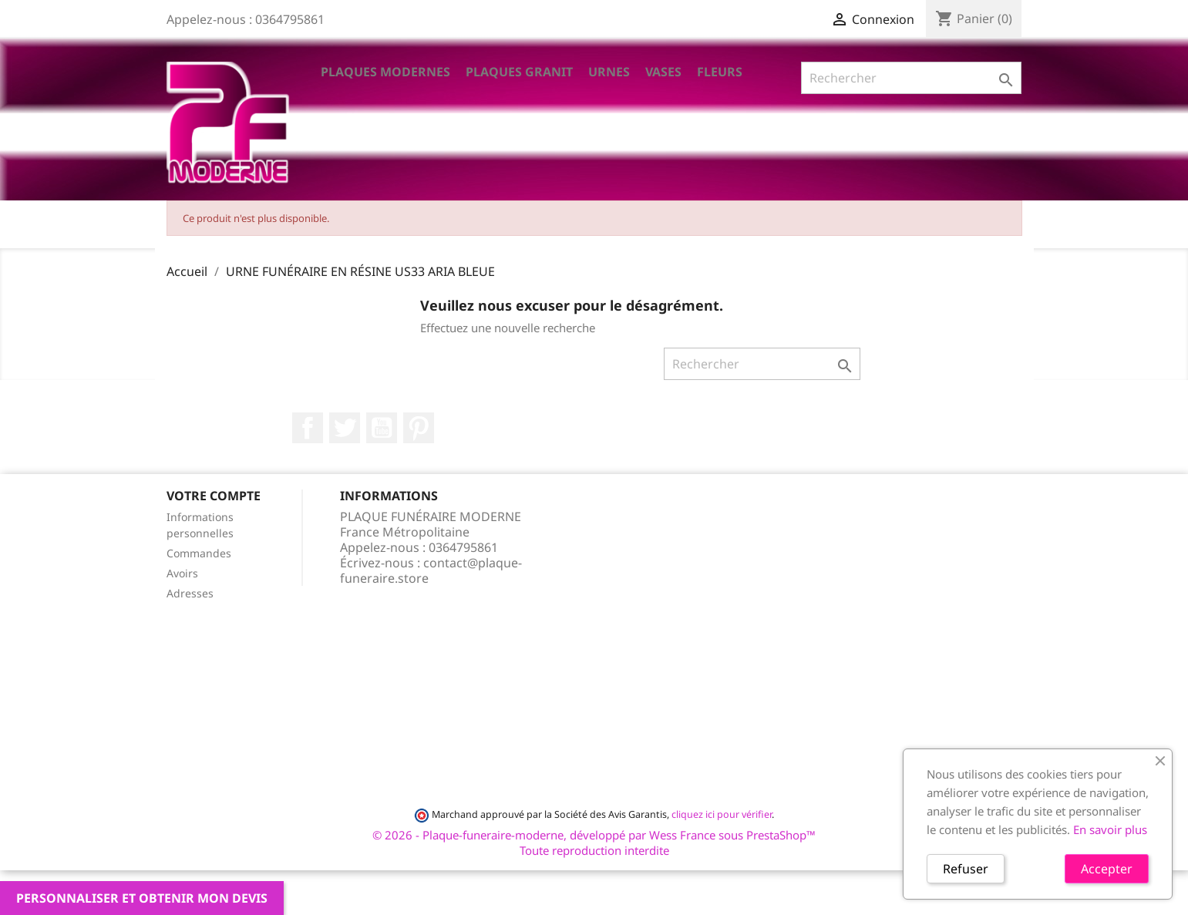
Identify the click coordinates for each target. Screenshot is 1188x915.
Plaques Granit (519, 71)
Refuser (965, 868)
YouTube (381, 427)
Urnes (609, 71)
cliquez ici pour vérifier (721, 814)
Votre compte (214, 495)
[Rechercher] (911, 78)
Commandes (199, 553)
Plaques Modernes (385, 71)
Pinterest (418, 427)
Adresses (190, 593)
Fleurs (719, 71)
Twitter (344, 427)
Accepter (1106, 868)
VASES (663, 71)
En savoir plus (1110, 829)
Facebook (307, 427)
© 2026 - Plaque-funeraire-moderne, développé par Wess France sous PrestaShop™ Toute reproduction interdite (594, 842)
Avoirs (182, 573)
